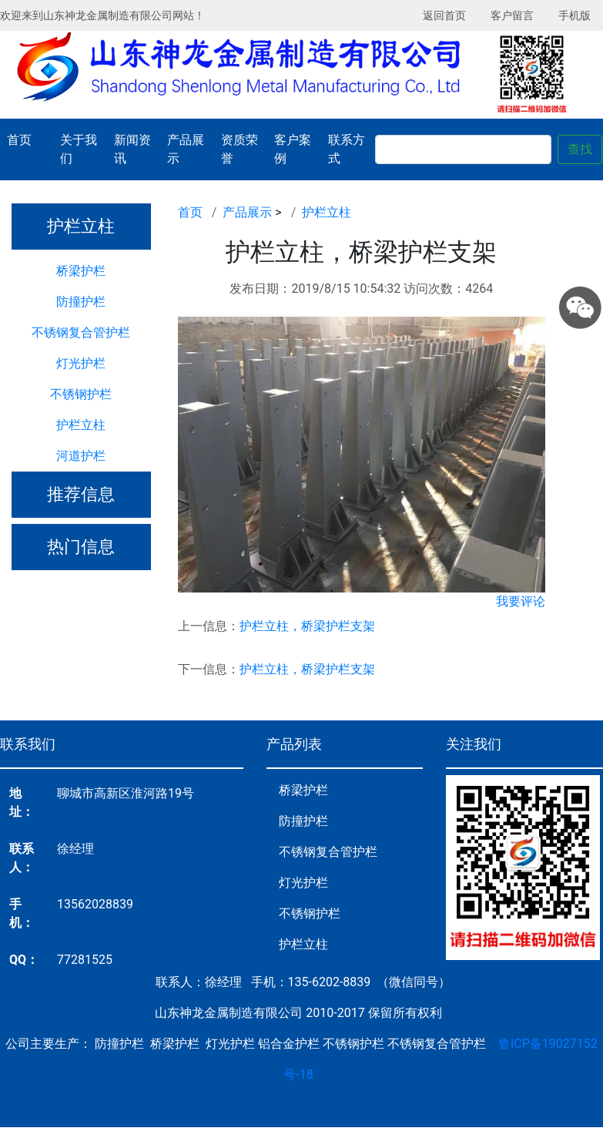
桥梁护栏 (81, 271)
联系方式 (346, 149)
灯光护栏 (81, 363)
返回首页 (444, 15)
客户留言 (512, 15)
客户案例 (292, 149)
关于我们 (78, 149)
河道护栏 (81, 455)
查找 (580, 149)
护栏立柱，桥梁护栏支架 (307, 626)
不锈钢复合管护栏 (81, 332)
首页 (19, 140)
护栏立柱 (81, 425)
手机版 (574, 15)
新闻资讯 (132, 149)
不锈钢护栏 (81, 394)
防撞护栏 (81, 301)
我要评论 (520, 601)
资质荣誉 (239, 149)
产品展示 (185, 149)
